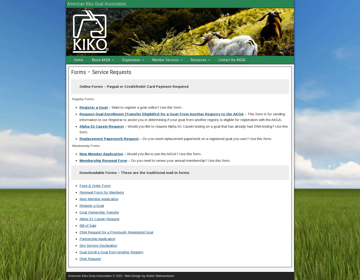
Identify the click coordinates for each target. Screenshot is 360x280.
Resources (198, 60)
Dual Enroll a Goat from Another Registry (111, 252)
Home (78, 60)
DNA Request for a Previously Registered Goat (116, 232)
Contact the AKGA (231, 60)
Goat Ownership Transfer (99, 212)
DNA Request (90, 259)
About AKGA (101, 60)
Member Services (165, 60)
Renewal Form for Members (101, 192)
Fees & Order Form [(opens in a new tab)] (95, 186)
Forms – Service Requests (101, 72)
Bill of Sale (87, 226)
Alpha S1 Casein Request (99, 219)
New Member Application (98, 199)
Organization (131, 60)
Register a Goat (91, 206)
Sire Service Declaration (98, 245)
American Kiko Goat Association (96, 4)
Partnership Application (97, 239)
